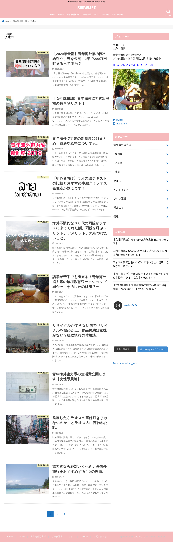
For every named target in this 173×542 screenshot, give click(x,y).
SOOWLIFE (86, 7)
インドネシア (121, 189)
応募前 (118, 162)
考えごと (119, 207)
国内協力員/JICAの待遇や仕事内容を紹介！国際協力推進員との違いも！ (140, 253)
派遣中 (118, 171)
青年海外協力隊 (73, 15)
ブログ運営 (87, 15)
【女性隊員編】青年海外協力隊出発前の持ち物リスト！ (141, 241)
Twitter (118, 120)
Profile (61, 15)
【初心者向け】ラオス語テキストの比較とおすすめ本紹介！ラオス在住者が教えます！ (141, 276)
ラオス (97, 15)
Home (53, 15)
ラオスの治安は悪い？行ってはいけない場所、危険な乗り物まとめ (141, 264)
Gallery (106, 15)
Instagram (120, 123)
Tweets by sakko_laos (125, 363)
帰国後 (118, 153)
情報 (116, 216)
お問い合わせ (117, 15)
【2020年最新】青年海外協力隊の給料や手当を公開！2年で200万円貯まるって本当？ (140, 287)
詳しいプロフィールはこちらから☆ (133, 64)
